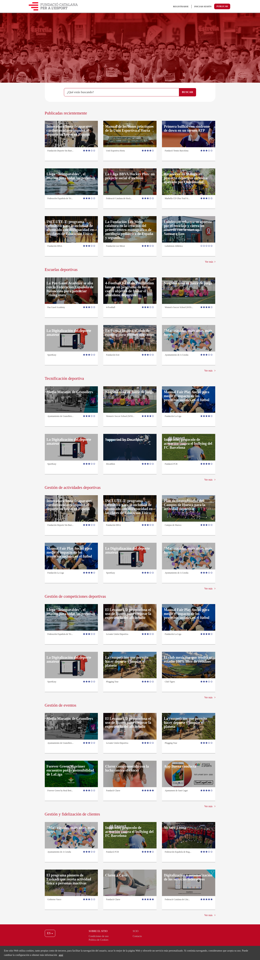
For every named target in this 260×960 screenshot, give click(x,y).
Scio (135, 931)
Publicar (222, 6)
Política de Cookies (98, 939)
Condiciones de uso (99, 936)
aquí (61, 955)
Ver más (210, 261)
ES (50, 933)
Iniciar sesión (203, 6)
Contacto (137, 936)
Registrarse (181, 6)
